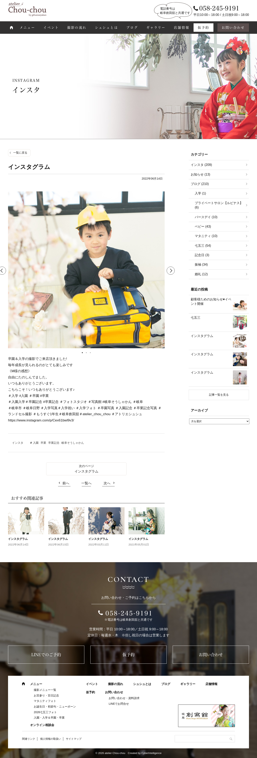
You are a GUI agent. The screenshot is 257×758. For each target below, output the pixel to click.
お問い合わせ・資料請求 (124, 698)
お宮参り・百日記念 (46, 695)
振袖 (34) (201, 264)
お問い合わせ (233, 27)
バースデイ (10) (206, 217)
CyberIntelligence (151, 753)
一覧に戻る (20, 152)
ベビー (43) (203, 226)
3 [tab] (90, 353)
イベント (51, 27)
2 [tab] (86, 353)
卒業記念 (53, 442)
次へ (107, 483)
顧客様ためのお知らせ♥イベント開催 (211, 301)
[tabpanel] (86, 270)
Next (171, 271)
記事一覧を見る (219, 394)
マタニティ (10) (206, 236)
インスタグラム (86, 471)
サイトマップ (74, 738)
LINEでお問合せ (119, 703)
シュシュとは (106, 27)
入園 (36, 442)
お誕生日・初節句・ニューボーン (55, 706)
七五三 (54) (203, 245)
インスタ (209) (201, 164)
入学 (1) (200, 193)
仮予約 (203, 27)
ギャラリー (156, 27)
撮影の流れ (77, 27)
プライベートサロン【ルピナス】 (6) (219, 205)
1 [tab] (82, 353)
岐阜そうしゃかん (72, 442)
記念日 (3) (202, 255)
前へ (65, 483)
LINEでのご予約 (46, 655)
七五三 (195, 317)
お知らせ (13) (200, 174)
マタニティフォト (45, 701)
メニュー (27, 27)
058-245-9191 (129, 613)
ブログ (132, 27)
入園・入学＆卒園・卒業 (49, 717)
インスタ (17, 442)
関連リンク (28, 738)
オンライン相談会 (42, 725)
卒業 (43, 442)
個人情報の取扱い (50, 738)
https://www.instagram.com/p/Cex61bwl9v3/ (41, 420)
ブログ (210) (200, 184)
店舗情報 (181, 27)
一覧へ (86, 483)
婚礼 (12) (201, 274)
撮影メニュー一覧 (45, 689)
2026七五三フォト (45, 712)
